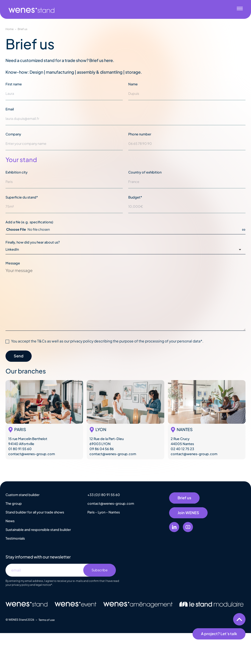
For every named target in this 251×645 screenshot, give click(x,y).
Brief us (22, 29)
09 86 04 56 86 (101, 449)
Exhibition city (17, 172)
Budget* (135, 197)
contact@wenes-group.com (31, 454)
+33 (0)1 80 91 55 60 (103, 495)
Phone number (139, 134)
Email (10, 109)
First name (14, 84)
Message (13, 263)
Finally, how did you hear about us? (33, 242)
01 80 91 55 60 (20, 449)
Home (10, 29)
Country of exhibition (145, 172)
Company (13, 134)
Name (133, 84)
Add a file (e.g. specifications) (29, 222)
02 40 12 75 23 (182, 449)
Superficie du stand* (22, 197)
